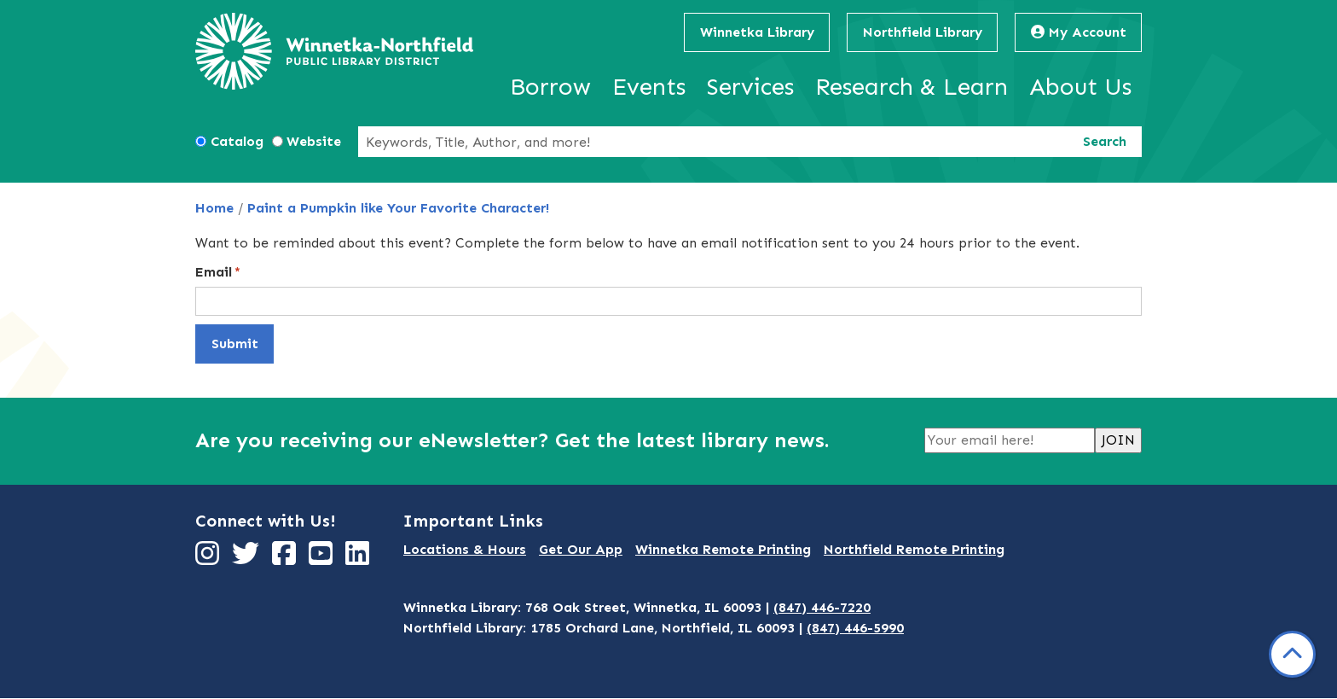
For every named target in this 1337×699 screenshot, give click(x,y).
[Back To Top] (1292, 654)
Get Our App (580, 549)
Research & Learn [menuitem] (911, 87)
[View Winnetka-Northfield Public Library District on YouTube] (323, 558)
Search (1104, 141)
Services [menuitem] (750, 87)
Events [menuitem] (649, 87)
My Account (1078, 32)
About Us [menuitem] (1080, 87)
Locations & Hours (464, 549)
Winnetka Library (757, 32)
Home (214, 208)
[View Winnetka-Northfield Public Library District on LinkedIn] (359, 558)
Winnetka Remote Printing (723, 549)
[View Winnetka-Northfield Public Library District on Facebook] (286, 558)
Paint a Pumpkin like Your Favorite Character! (398, 208)
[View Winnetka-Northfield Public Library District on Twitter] (247, 558)
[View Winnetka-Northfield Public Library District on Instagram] (209, 558)
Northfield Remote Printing (914, 549)
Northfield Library (922, 32)
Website (313, 141)
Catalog (237, 141)
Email (213, 272)
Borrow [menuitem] (550, 87)
